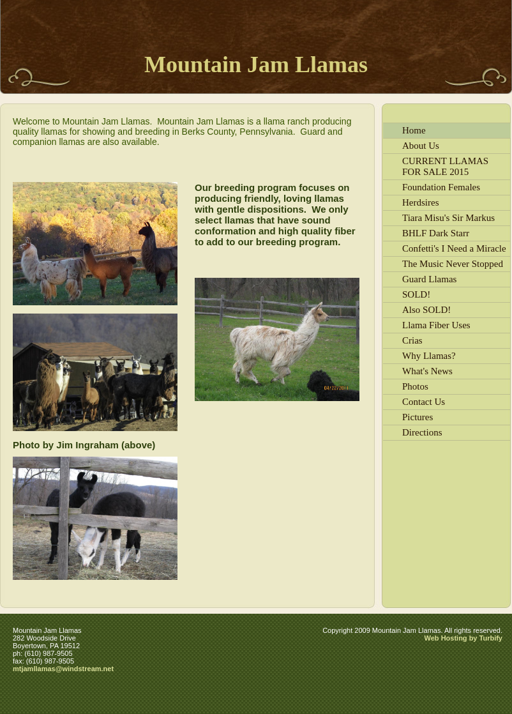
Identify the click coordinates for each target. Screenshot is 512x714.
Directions (422, 432)
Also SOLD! (426, 310)
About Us (420, 146)
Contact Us (423, 402)
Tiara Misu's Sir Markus (448, 218)
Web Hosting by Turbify (463, 638)
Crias (412, 340)
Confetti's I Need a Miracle (454, 248)
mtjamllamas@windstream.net (63, 668)
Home (414, 130)
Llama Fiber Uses (436, 325)
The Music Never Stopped (452, 264)
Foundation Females (441, 187)
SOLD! (416, 294)
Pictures (417, 417)
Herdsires (420, 202)
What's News (427, 371)
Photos (415, 386)
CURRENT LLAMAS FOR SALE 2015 (445, 166)
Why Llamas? (429, 356)
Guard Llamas (429, 279)
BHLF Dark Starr (435, 233)
